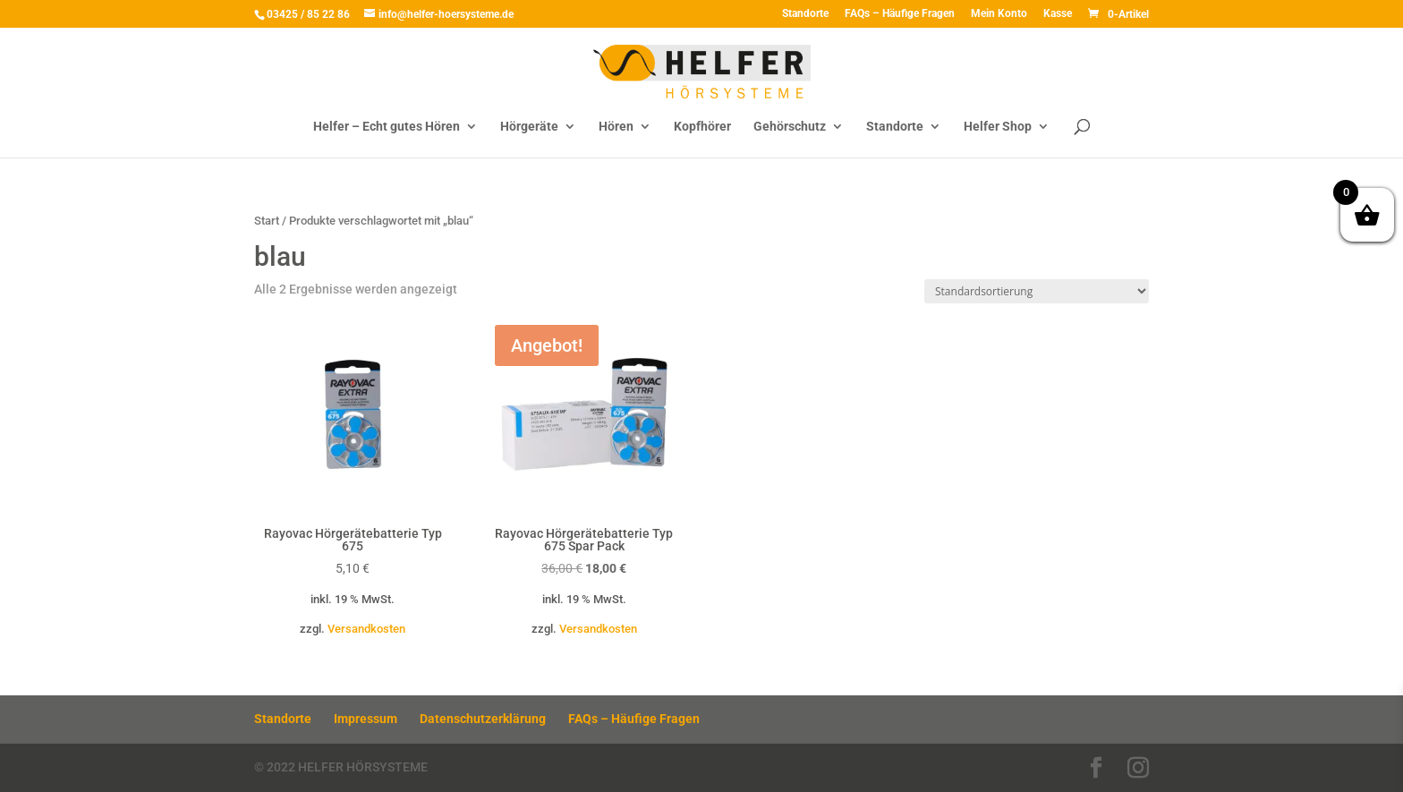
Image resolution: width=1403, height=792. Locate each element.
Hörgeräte (529, 126)
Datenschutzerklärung (483, 718)
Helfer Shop (998, 126)
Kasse (1057, 14)
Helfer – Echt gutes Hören (386, 126)
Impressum (365, 718)
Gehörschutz (789, 126)
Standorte (805, 14)
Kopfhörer (702, 126)
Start (266, 220)
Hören (616, 126)
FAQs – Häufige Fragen (900, 14)
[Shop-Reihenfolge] (1036, 291)
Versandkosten (366, 628)
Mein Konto (999, 14)
